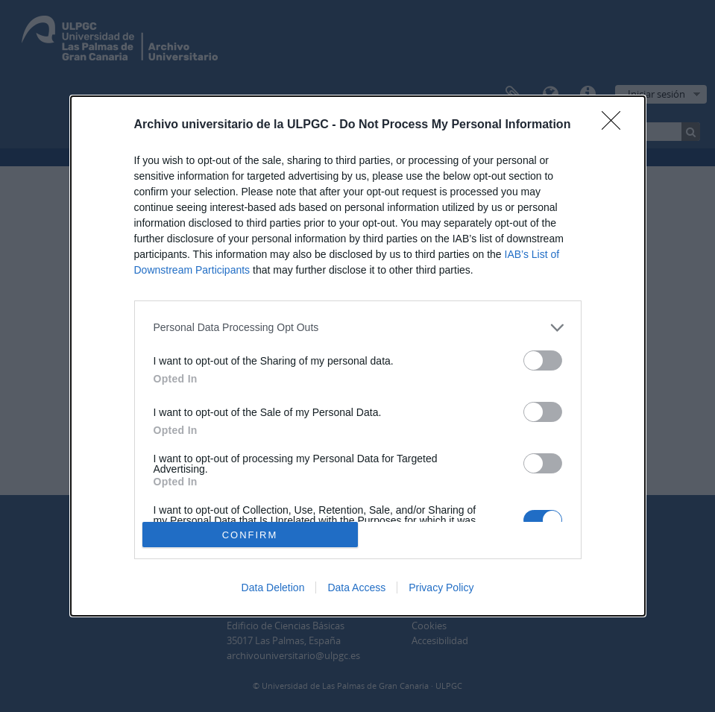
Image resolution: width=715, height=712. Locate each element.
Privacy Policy (441, 587)
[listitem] (358, 327)
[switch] (542, 360)
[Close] (616, 125)
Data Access (356, 587)
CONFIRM (250, 535)
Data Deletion (273, 587)
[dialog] (358, 356)
